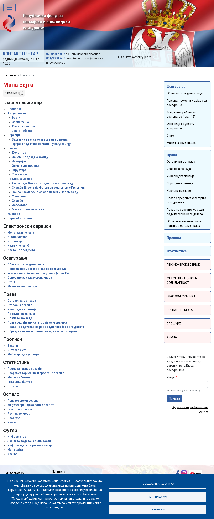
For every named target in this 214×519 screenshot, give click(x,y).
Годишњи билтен (19, 381)
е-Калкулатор (17, 237)
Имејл (171, 376)
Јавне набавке (22, 130)
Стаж (11, 282)
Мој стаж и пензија (20, 232)
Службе (17, 200)
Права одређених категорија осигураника (37, 322)
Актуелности (16, 113)
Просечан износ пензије (24, 368)
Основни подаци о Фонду (30, 157)
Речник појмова (18, 413)
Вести (16, 117)
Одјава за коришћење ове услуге (190, 408)
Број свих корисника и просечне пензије (35, 373)
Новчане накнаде (19, 318)
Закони (12, 345)
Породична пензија (21, 313)
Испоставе (19, 205)
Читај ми (11, 93)
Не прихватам (157, 496)
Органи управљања (26, 165)
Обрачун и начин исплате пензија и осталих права (42, 331)
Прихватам (157, 509)
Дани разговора (23, 126)
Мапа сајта (15, 449)
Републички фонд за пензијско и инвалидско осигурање (36, 22)
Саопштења (20, 122)
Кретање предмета (21, 250)
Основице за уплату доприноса (29, 277)
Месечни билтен (19, 377)
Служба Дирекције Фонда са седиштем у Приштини (48, 187)
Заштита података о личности (29, 441)
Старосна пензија (19, 305)
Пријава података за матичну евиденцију (41, 144)
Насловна (10, 75)
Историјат (19, 161)
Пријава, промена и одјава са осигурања (36, 268)
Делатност (19, 152)
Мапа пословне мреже (28, 209)
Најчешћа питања (20, 218)
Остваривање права (21, 300)
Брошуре (13, 418)
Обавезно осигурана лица (25, 264)
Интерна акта (16, 350)
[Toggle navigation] (9, 7)
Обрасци (13, 135)
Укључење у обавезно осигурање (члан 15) (38, 273)
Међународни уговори (23, 354)
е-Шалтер (14, 241)
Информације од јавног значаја (30, 445)
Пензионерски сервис (22, 400)
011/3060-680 (55, 58)
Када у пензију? (18, 245)
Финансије (19, 174)
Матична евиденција (22, 286)
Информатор (16, 436)
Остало (12, 386)
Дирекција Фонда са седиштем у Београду (42, 183)
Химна (12, 422)
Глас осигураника (20, 409)
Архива (12, 454)
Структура (19, 170)
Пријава (174, 397)
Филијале (19, 196)
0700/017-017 (55, 54)
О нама (12, 148)
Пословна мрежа (19, 178)
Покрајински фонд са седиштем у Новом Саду (45, 192)
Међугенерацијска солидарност (30, 405)
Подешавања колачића (157, 483)
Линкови (13, 213)
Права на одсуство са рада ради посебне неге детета (45, 327)
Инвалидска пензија (21, 309)
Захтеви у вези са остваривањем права (40, 139)
